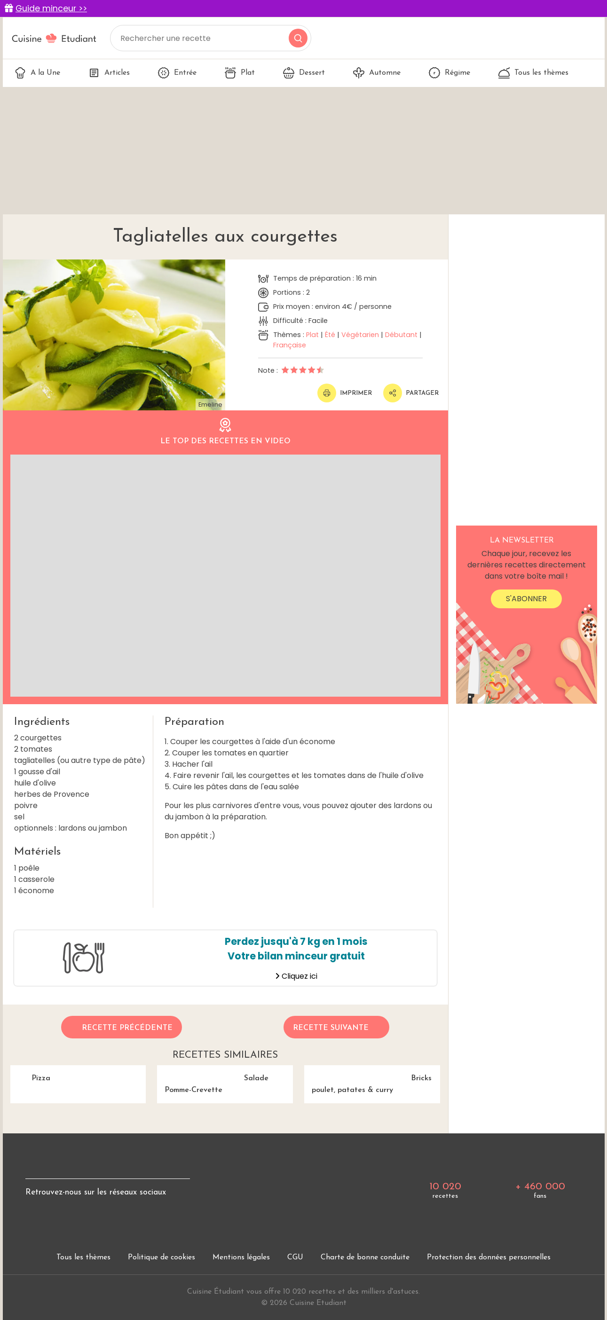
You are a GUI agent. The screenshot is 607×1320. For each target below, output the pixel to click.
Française (289, 345)
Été (330, 334)
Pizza (30, 1074)
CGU (295, 1257)
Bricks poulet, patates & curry (368, 1080)
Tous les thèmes (533, 73)
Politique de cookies (161, 1257)
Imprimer (344, 393)
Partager (411, 393)
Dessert (304, 73)
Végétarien (360, 334)
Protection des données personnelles (489, 1257)
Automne (377, 73)
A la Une (37, 73)
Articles (109, 73)
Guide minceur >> (51, 8)
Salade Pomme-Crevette (212, 1080)
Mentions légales (241, 1257)
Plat (240, 73)
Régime (449, 73)
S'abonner (526, 598)
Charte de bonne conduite (365, 1257)
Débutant (401, 334)
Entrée (177, 73)
